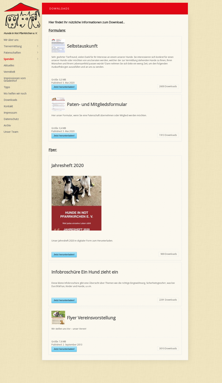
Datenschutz (11, 119)
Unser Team (11, 132)
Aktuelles (9, 65)
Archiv (7, 125)
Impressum (10, 112)
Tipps (7, 87)
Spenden (21, 59)
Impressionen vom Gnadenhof (15, 79)
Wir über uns (11, 40)
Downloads (10, 100)
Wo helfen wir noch (15, 93)
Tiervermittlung (21, 46)
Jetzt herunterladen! (64, 87)
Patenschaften (21, 53)
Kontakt (8, 106)
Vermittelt (9, 71)
